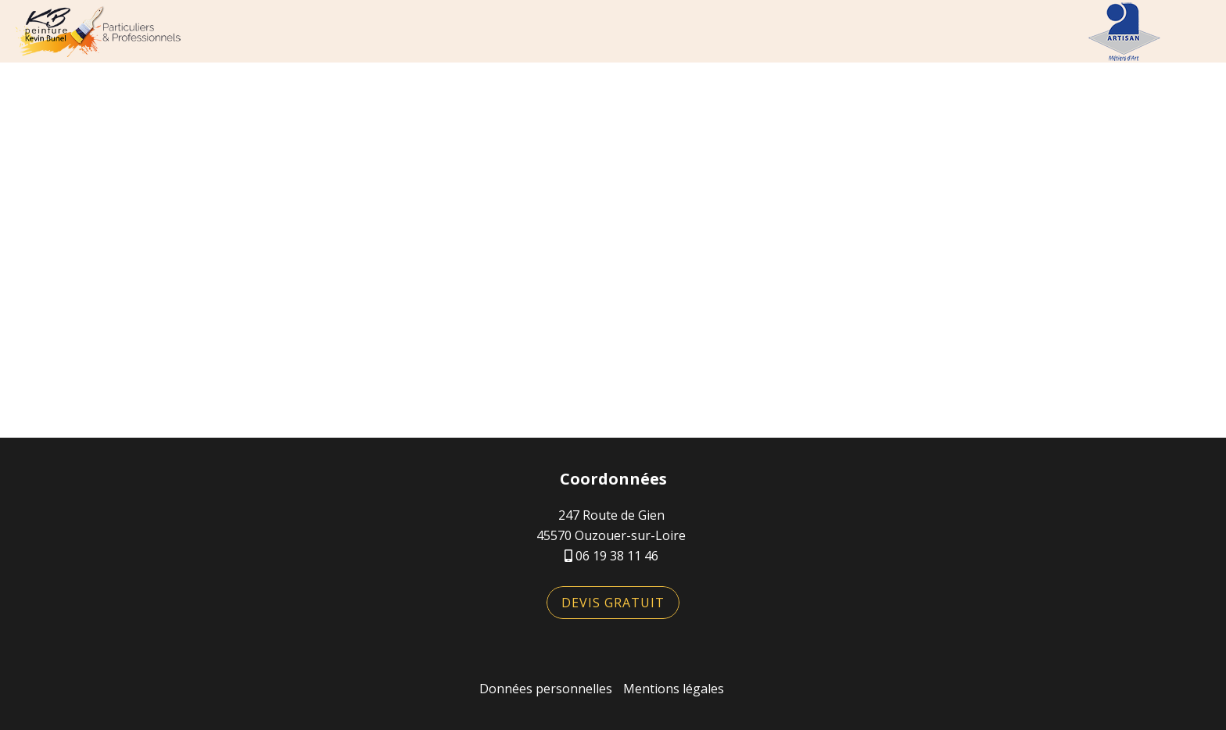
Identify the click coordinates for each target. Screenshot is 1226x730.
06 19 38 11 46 (616, 555)
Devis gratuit (613, 602)
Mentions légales (673, 688)
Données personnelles (545, 688)
